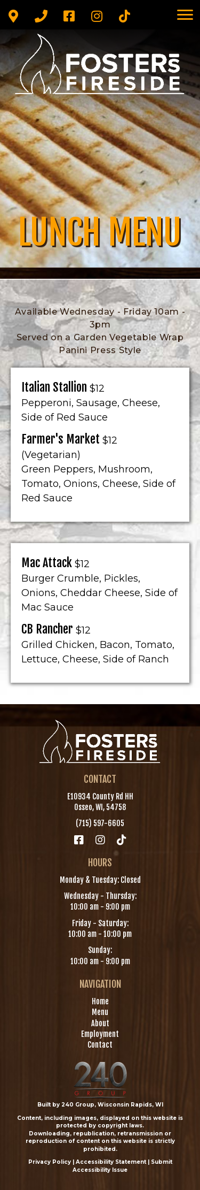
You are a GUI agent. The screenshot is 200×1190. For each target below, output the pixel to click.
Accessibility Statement (111, 1161)
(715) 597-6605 (100, 823)
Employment (100, 1034)
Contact (100, 1044)
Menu (100, 1012)
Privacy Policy (49, 1161)
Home (100, 1001)
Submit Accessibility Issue (122, 1165)
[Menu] (185, 15)
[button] (13, 16)
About (100, 1023)
